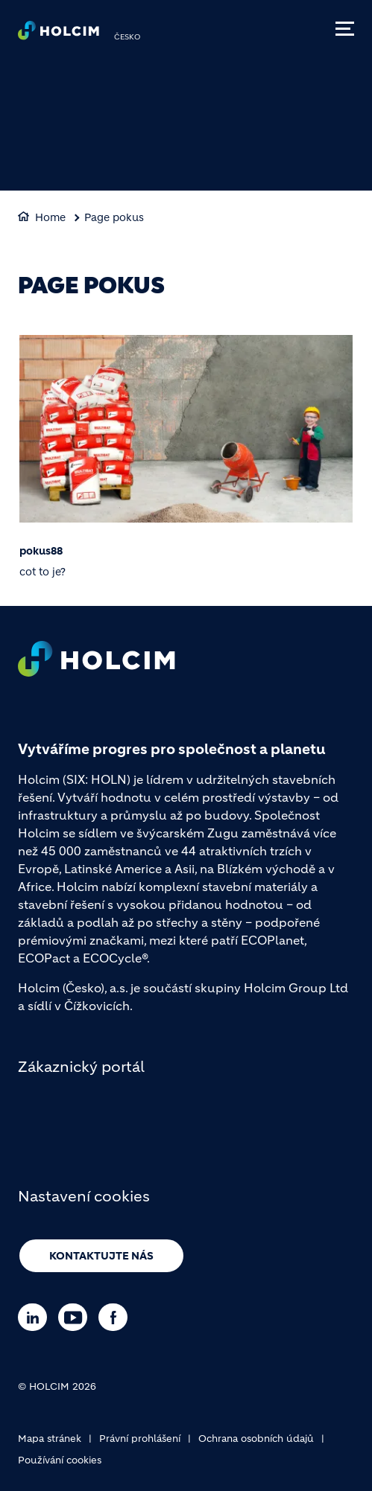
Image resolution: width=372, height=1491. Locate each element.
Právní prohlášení (139, 1438)
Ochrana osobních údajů (256, 1438)
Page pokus (114, 217)
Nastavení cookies (84, 1196)
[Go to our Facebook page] (116, 1317)
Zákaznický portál (81, 1067)
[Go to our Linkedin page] (36, 1317)
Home (50, 217)
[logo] (58, 34)
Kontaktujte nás (101, 1255)
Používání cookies (59, 1460)
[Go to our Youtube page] (76, 1317)
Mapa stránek (49, 1438)
